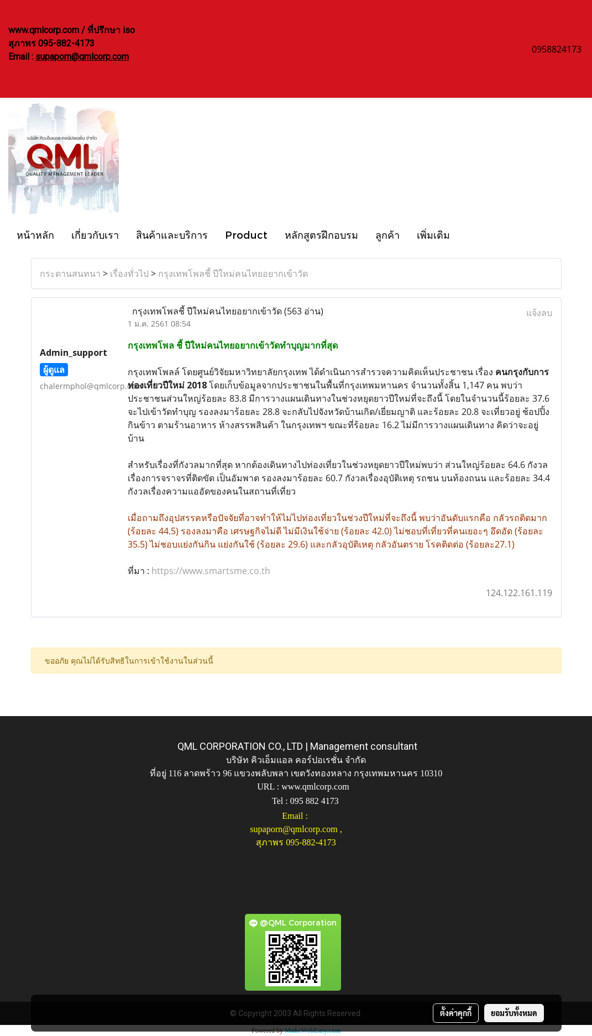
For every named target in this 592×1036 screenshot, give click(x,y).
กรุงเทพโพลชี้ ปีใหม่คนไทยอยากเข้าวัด (233, 273)
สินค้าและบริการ (172, 234)
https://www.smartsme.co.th (210, 571)
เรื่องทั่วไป (129, 273)
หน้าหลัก (35, 234)
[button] (468, 234)
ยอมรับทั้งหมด (514, 1013)
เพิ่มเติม (433, 234)
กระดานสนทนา (70, 273)
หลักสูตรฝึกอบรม (321, 234)
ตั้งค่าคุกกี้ (455, 1013)
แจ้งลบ (539, 313)
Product (246, 234)
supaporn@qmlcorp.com (82, 56)
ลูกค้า (387, 234)
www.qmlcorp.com (315, 786)
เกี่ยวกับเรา (95, 234)
